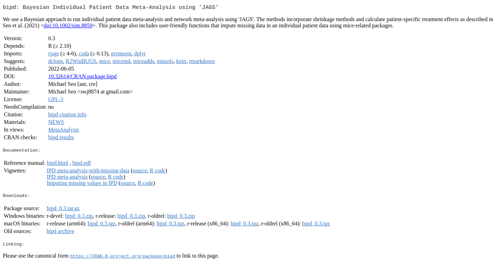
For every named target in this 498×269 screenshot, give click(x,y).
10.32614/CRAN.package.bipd (82, 78)
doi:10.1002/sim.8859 (68, 27)
